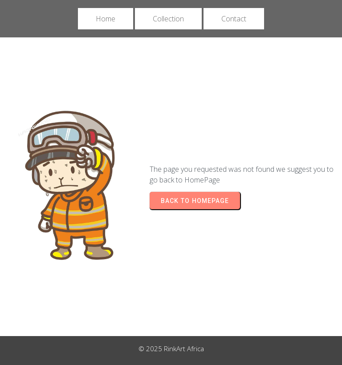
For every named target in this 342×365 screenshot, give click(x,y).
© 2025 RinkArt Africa (171, 348)
